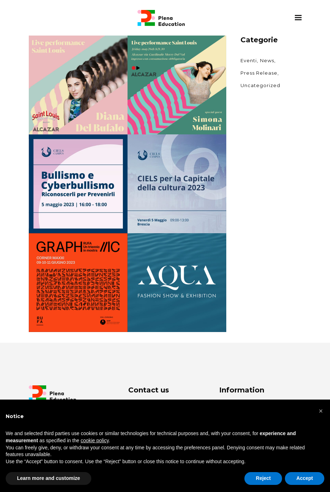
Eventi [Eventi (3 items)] (248, 60)
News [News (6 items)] (267, 60)
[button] (320, 411)
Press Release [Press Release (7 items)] (258, 73)
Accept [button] (304, 478)
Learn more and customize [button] (48, 478)
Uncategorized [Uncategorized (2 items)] (260, 85)
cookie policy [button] (95, 440)
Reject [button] (263, 478)
